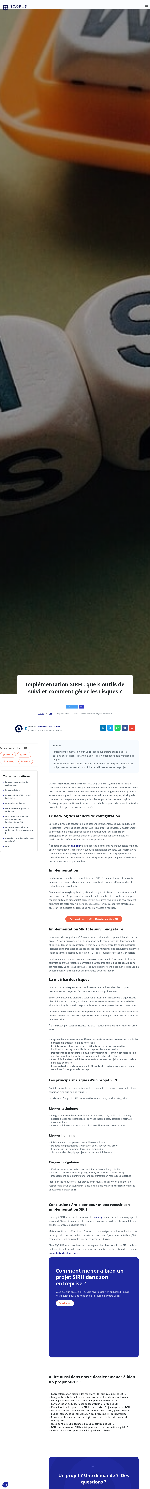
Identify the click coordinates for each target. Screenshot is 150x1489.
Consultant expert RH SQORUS (49, 731)
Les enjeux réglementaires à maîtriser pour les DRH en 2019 (84, 1405)
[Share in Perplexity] (8, 766)
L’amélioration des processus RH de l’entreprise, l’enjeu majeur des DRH (90, 1411)
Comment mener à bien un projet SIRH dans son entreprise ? (19, 835)
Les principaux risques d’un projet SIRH (17, 814)
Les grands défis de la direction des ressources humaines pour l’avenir (89, 1401)
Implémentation (72, 711)
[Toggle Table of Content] (33, 778)
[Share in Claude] (24, 759)
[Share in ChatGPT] (8, 759)
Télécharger (65, 1307)
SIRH (81, 711)
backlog (75, 850)
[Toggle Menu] (146, 6)
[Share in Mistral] (25, 766)
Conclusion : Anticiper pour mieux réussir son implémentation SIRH (17, 824)
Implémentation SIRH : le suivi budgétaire (18, 801)
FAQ (7, 851)
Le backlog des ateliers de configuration (16, 788)
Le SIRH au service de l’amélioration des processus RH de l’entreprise (88, 1418)
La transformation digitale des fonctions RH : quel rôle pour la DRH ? (88, 1398)
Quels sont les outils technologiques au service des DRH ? (82, 1428)
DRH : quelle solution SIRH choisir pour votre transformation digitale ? (89, 1431)
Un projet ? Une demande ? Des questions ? (19, 844)
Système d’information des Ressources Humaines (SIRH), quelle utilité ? (90, 1415)
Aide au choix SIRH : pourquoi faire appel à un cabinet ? (81, 1435)
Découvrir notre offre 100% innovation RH (94, 923)
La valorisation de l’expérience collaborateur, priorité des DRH (85, 1408)
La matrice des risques (15, 808)
